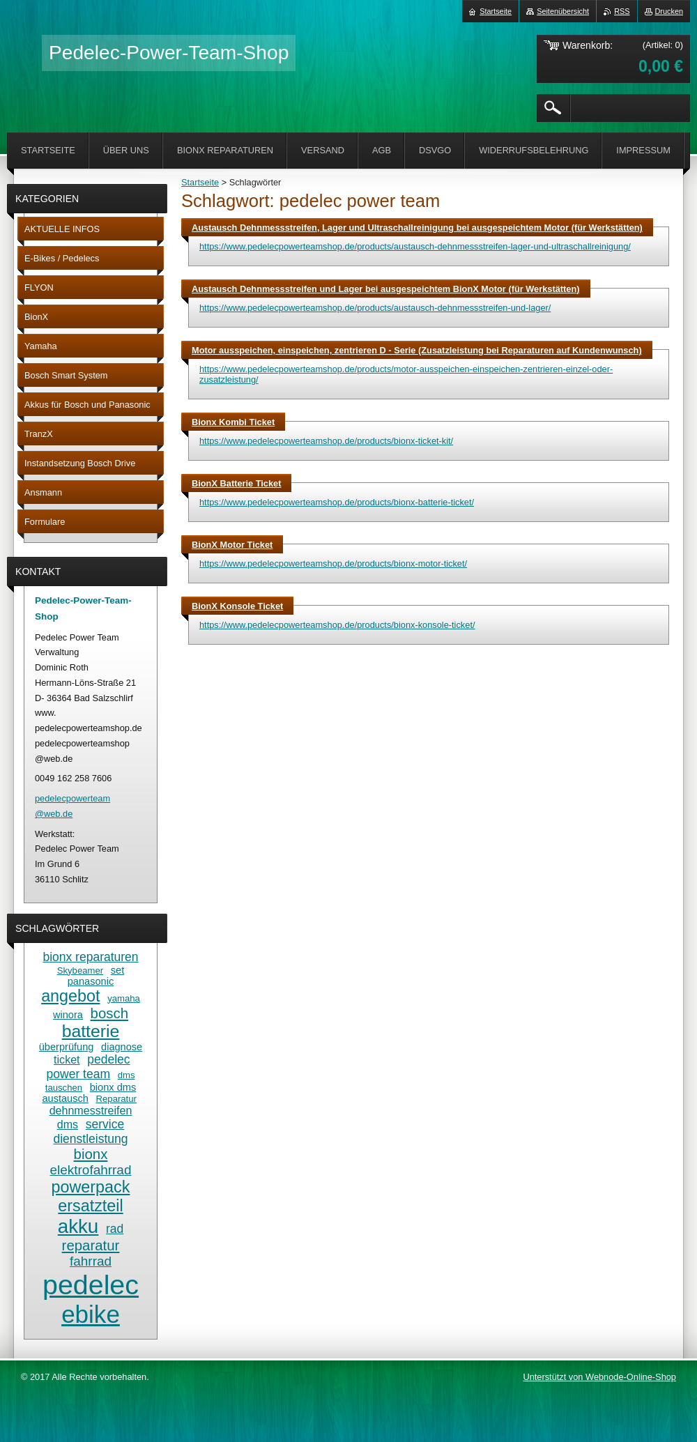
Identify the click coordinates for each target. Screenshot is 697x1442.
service (105, 1124)
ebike (90, 1314)
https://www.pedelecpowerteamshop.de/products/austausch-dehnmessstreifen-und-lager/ (375, 307)
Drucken (669, 11)
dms (67, 1124)
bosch (109, 1013)
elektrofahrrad (91, 1170)
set (117, 970)
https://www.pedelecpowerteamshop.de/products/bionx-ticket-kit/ (326, 441)
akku (78, 1226)
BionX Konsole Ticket (237, 606)
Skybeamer (80, 970)
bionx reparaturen (90, 957)
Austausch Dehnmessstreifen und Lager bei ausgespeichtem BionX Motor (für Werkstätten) (386, 289)
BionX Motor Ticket (232, 544)
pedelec (91, 1284)
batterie (91, 1031)
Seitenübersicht (563, 11)
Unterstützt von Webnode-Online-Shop (599, 1377)
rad (114, 1229)
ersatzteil (90, 1206)
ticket (66, 1059)
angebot (70, 996)
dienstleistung (90, 1139)
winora (68, 1014)
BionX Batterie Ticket (236, 483)
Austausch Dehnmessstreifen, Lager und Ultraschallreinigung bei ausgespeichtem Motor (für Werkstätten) (417, 227)
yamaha (123, 998)
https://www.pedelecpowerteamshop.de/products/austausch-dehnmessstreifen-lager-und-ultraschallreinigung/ (415, 246)
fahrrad (91, 1261)
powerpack (91, 1187)
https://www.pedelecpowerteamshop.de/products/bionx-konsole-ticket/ (337, 625)
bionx (91, 1154)
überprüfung (66, 1046)
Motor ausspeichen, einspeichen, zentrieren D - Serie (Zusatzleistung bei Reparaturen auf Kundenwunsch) (417, 350)
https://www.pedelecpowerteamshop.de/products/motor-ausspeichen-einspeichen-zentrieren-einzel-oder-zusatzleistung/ (406, 374)
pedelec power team (88, 1066)
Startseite (200, 182)
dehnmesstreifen (90, 1110)
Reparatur (116, 1099)
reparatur (91, 1245)
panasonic (91, 981)
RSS (621, 11)
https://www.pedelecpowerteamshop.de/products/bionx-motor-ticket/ (333, 563)
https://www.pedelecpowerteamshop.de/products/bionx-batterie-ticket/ (336, 502)
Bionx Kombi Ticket (233, 422)
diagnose (121, 1046)
